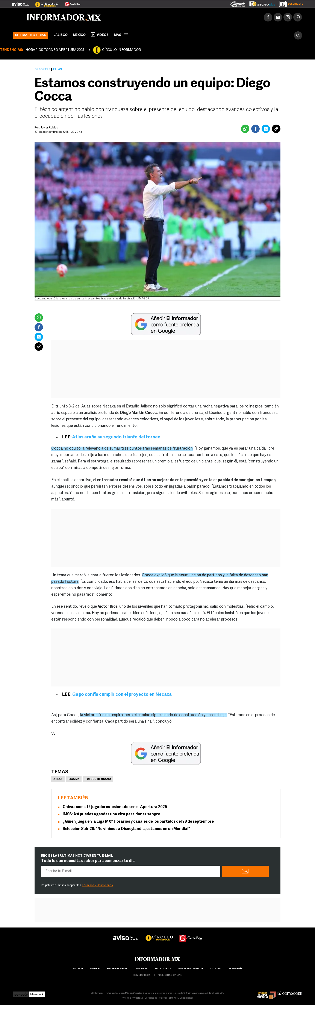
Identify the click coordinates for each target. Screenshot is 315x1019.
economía (236, 969)
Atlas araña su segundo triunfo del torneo (116, 437)
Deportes (42, 69)
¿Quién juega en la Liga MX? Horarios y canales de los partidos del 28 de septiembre (138, 822)
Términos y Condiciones (97, 885)
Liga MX (73, 779)
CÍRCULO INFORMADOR (121, 50)
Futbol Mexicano (98, 779)
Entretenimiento (190, 969)
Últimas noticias (30, 35)
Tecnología (162, 969)
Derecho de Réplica (155, 998)
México (79, 35)
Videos (100, 34)
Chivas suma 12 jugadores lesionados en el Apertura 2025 (115, 807)
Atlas (57, 779)
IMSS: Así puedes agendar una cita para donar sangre (111, 814)
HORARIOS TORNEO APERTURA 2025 (55, 50)
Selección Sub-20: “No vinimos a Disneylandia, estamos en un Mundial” (126, 829)
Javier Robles (49, 127)
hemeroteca (141, 975)
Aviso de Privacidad (132, 998)
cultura (215, 969)
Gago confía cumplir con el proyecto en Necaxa (122, 694)
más (121, 35)
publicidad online (170, 975)
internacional (117, 969)
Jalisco (61, 35)
